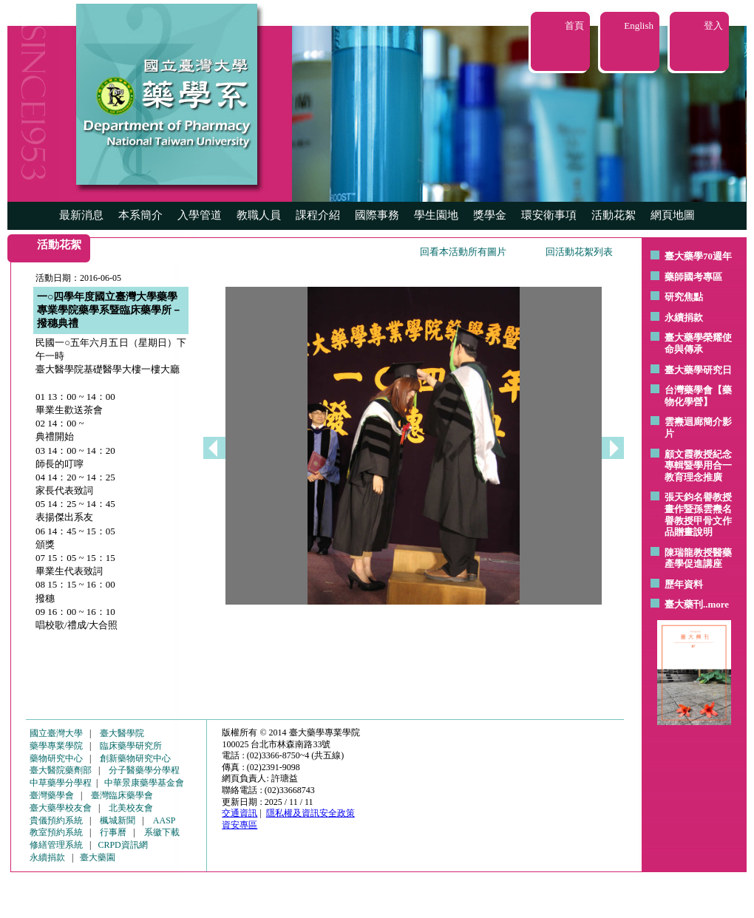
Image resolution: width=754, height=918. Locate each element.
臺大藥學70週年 (698, 256)
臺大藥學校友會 (61, 808)
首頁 (574, 25)
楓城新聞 (117, 820)
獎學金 (489, 215)
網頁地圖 (673, 215)
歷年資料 (684, 584)
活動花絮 (613, 215)
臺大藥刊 (684, 604)
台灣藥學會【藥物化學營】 (698, 395)
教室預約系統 (56, 832)
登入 (713, 25)
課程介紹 (318, 215)
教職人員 (259, 215)
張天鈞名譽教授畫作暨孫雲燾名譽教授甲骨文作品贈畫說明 (698, 514)
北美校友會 (131, 808)
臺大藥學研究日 (698, 369)
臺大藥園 (97, 857)
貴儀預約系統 (56, 820)
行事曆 (113, 832)
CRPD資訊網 (122, 845)
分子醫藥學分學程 (144, 770)
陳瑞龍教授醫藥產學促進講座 (698, 558)
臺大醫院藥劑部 (61, 770)
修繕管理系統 (56, 845)
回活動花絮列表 (579, 251)
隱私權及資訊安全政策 (310, 813)
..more (716, 604)
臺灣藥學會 (52, 795)
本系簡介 (140, 215)
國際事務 (377, 215)
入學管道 (199, 215)
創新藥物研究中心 (135, 758)
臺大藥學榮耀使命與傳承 (698, 343)
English (638, 25)
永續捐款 (684, 317)
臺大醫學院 (122, 733)
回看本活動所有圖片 (463, 251)
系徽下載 (162, 832)
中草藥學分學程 (61, 783)
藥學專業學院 (56, 746)
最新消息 (81, 215)
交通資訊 (239, 813)
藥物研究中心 (56, 758)
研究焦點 (684, 296)
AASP (164, 820)
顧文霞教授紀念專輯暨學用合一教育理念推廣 (698, 466)
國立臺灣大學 (56, 733)
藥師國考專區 (693, 276)
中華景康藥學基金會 (144, 783)
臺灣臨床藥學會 (122, 795)
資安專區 (239, 825)
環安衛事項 (549, 215)
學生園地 (436, 215)
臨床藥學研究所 (131, 746)
